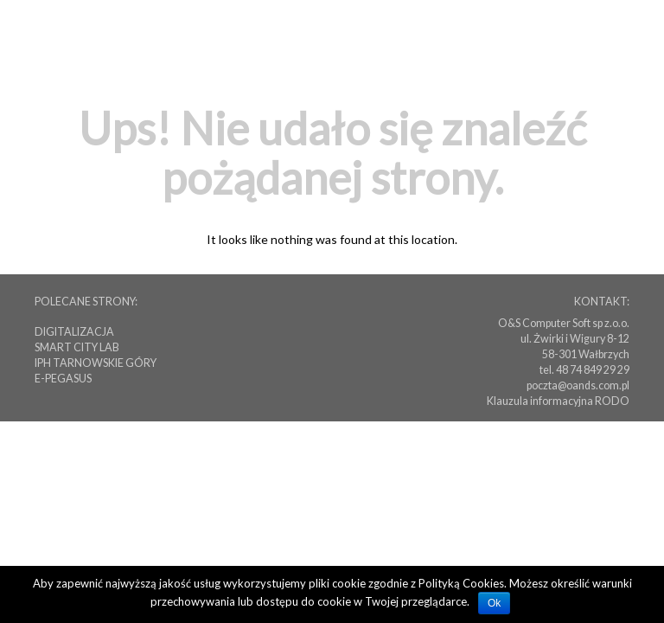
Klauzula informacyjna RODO (558, 401)
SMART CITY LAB (77, 347)
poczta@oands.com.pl (578, 385)
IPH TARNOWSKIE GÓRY (95, 362)
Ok (494, 603)
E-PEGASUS (63, 378)
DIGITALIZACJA (74, 331)
